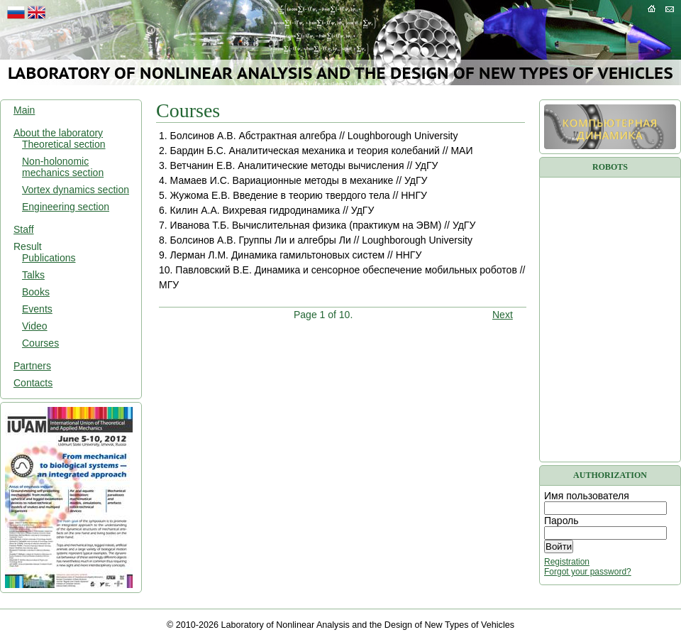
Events (37, 309)
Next (502, 314)
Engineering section (65, 206)
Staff (23, 229)
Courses (40, 343)
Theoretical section (64, 144)
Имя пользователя (586, 495)
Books (36, 292)
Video (35, 326)
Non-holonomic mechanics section (63, 167)
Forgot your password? (587, 572)
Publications (49, 257)
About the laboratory (58, 132)
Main (24, 110)
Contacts (32, 382)
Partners (32, 365)
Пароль (561, 520)
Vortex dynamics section (75, 189)
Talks (33, 275)
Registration (566, 562)
